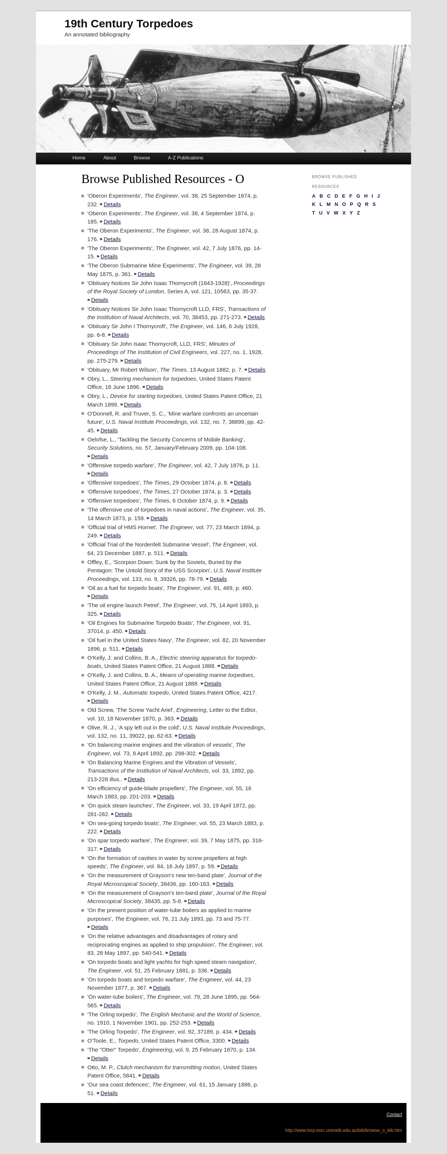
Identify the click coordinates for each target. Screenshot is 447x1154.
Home (79, 158)
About (109, 158)
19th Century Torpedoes (128, 23)
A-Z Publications (186, 158)
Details (112, 204)
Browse (142, 158)
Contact (394, 1114)
